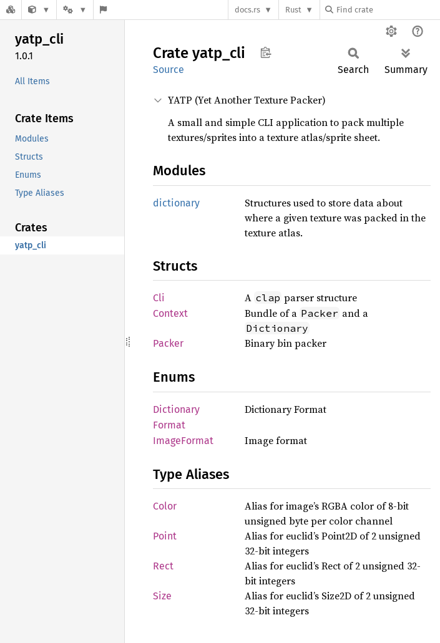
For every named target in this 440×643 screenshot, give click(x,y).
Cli (159, 298)
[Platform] (75, 9)
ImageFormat (183, 441)
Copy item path (265, 52)
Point (165, 536)
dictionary (176, 203)
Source (168, 69)
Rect (163, 566)
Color (165, 506)
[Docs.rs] (10, 9)
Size (162, 596)
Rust (293, 9)
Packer (168, 343)
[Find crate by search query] (387, 9)
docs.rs (247, 9)
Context (170, 313)
